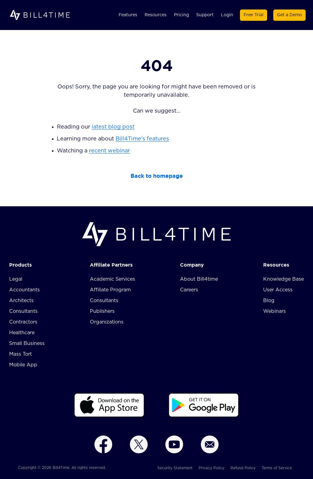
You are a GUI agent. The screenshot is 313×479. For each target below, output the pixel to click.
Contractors (23, 322)
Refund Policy (243, 468)
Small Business (27, 343)
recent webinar (109, 151)
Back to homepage (157, 176)
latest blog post (113, 127)
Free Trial (253, 15)
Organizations (106, 322)
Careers (189, 289)
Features (128, 15)
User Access (278, 289)
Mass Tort (20, 354)
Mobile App (23, 364)
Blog (268, 300)
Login (227, 15)
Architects (21, 300)
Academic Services (112, 279)
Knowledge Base (283, 279)
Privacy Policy (211, 468)
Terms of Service (277, 468)
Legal (15, 279)
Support (205, 15)
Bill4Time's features (142, 139)
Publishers (102, 311)
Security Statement (175, 468)
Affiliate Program (110, 289)
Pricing (181, 15)
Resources (156, 15)
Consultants (23, 311)
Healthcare (22, 332)
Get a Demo (289, 15)
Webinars (274, 311)
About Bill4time (199, 279)
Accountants (24, 289)
